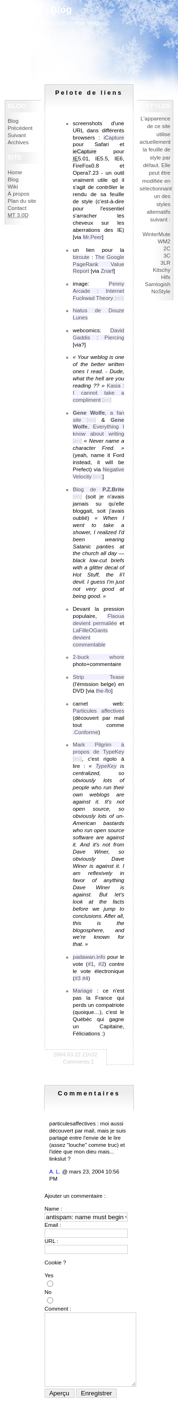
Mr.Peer (92, 237)
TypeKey (106, 766)
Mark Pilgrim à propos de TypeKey (98, 748)
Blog (13, 121)
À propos (18, 194)
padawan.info (89, 957)
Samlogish (157, 284)
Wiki (13, 186)
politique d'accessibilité (43, 23)
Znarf (107, 271)
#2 (101, 964)
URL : (51, 1241)
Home (15, 172)
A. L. (55, 1171)
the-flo (103, 691)
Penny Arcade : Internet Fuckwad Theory (98, 291)
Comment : (58, 1309)
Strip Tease (98, 677)
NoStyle (160, 291)
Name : (53, 1209)
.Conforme (85, 732)
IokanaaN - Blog (36, 9)
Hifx (165, 277)
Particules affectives (98, 711)
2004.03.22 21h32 (75, 1054)
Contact (17, 208)
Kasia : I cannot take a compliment (98, 393)
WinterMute (156, 234)
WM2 (164, 241)
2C (166, 248)
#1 (91, 964)
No (48, 1292)
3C (166, 256)
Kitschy (161, 270)
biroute (81, 257)
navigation (98, 23)
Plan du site (22, 201)
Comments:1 (78, 1061)
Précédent (20, 128)
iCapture (113, 137)
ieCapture (84, 151)
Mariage (83, 991)
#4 (85, 978)
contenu (76, 23)
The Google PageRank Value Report (98, 264)
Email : (53, 1225)
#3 (78, 978)
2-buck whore (98, 657)
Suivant (17, 135)
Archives (18, 142)
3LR (165, 263)
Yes (49, 1275)
